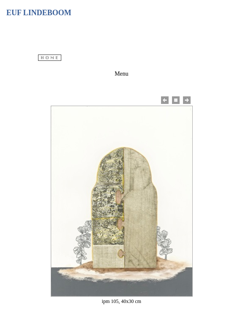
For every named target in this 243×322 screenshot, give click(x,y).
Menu (121, 74)
